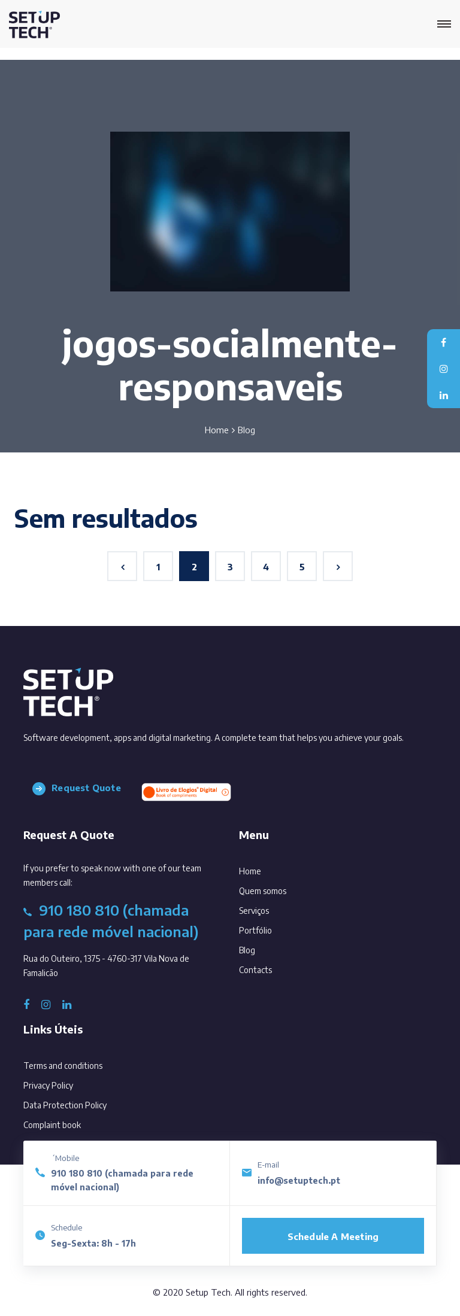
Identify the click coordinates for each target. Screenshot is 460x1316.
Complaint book (52, 1125)
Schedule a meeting (333, 1236)
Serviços (270, 908)
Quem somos (279, 888)
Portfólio (272, 927)
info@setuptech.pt (299, 1180)
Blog (263, 947)
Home (217, 429)
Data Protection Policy (65, 1105)
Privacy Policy (48, 1085)
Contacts (272, 967)
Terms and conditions (62, 1065)
